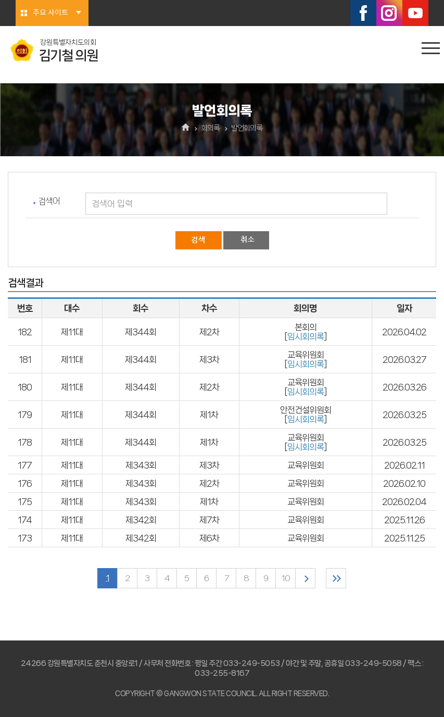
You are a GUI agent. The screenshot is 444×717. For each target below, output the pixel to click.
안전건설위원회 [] (305, 414)
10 (286, 578)
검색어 (49, 201)
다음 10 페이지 (305, 578)
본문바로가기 (0, 0)
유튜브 (415, 13)
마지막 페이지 (336, 578)
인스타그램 (389, 13)
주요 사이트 (50, 13)
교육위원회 (305, 465)
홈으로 (185, 128)
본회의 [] (305, 331)
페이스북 (363, 13)
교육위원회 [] (305, 359)
